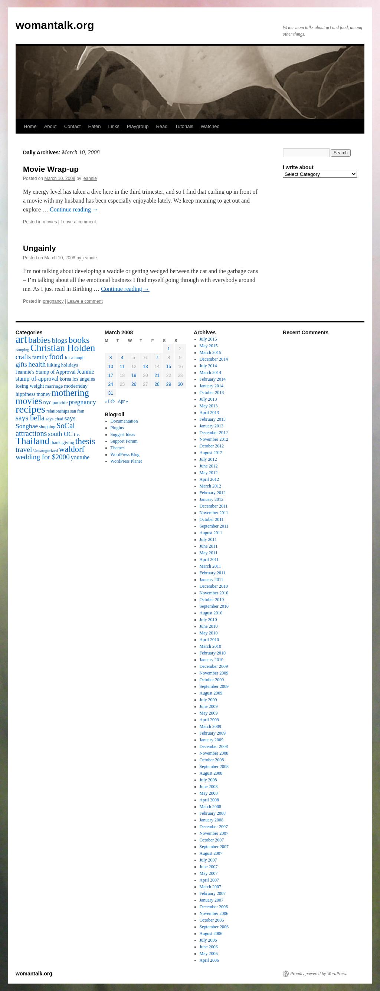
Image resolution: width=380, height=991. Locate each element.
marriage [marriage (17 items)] (54, 386)
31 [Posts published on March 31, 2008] (110, 393)
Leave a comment (78, 221)
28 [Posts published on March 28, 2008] (157, 384)
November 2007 (214, 833)
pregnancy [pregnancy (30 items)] (82, 402)
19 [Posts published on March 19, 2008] (133, 375)
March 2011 (210, 566)
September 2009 (214, 686)
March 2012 (210, 486)
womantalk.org (55, 25)
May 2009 (209, 713)
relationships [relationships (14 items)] (57, 411)
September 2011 (214, 526)
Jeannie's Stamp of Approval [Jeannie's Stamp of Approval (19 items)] (46, 372)
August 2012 (211, 452)
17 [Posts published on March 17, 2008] (110, 375)
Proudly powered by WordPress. (318, 973)
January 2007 (211, 900)
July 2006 (208, 940)
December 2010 (214, 586)
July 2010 (208, 619)
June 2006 (209, 946)
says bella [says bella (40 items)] (30, 418)
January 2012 (211, 499)
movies (50, 221)
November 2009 (214, 673)
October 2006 (212, 920)
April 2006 (209, 960)
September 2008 (214, 766)
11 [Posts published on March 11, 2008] (122, 366)
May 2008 (209, 793)
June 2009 (209, 706)
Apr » (123, 401)
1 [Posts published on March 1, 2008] (168, 348)
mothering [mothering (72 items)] (70, 393)
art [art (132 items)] (21, 339)
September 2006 (214, 926)
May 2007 (209, 873)
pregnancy (53, 301)
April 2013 (209, 412)
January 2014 (211, 385)
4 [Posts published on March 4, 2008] (122, 357)
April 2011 (209, 559)
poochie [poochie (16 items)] (60, 402)
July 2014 (208, 365)
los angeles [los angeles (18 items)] (83, 379)
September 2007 (214, 846)
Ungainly (39, 248)
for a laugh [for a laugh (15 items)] (75, 357)
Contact (72, 126)
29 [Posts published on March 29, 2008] (168, 384)
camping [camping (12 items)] (22, 350)
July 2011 (208, 539)
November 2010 (214, 592)
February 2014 (213, 379)
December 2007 (214, 826)
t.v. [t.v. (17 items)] (77, 434)
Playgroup (138, 126)
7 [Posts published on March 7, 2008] (157, 357)
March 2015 (210, 352)
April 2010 (209, 639)
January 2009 (211, 739)
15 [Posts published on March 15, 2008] (168, 366)
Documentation (124, 421)
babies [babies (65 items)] (39, 340)
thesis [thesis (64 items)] (85, 441)
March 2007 (210, 886)
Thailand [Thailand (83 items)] (32, 441)
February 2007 (213, 893)
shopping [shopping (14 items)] (47, 426)
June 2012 (209, 466)
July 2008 (208, 779)
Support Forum (124, 441)
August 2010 (211, 613)
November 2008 (214, 753)
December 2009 (214, 666)
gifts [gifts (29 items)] (21, 364)
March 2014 (210, 372)
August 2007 (211, 853)
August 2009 (211, 693)
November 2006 (214, 913)
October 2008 (212, 759)
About (50, 126)
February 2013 (213, 419)
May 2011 (209, 552)
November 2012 (214, 439)
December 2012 (214, 432)
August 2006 (211, 933)
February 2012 (213, 492)
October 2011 (212, 519)
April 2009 (209, 719)
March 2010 (210, 646)
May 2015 (209, 345)
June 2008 (209, 786)
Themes (118, 447)
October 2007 (212, 840)
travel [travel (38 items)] (24, 449)
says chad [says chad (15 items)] (54, 418)
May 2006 (209, 953)
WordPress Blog (125, 454)
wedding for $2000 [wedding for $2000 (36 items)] (43, 457)
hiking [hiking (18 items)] (53, 365)
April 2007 (209, 880)
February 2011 (213, 572)
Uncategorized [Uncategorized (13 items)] (45, 450)
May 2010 (209, 633)
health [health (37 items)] (37, 364)
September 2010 (214, 606)
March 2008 (210, 806)
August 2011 (211, 532)
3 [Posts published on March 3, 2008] (110, 357)
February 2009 (213, 733)
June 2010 (209, 626)
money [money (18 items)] (43, 394)
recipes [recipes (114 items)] (30, 409)
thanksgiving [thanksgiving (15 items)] (62, 442)
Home (30, 126)
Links (113, 126)
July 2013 (208, 399)
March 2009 (210, 726)
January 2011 (211, 579)
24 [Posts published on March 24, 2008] (110, 384)
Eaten (94, 126)
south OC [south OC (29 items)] (60, 433)
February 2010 (213, 653)
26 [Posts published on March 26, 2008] (133, 384)
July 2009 (208, 699)
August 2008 (211, 773)
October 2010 (212, 599)
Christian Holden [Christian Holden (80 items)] (62, 347)
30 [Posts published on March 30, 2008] (180, 384)
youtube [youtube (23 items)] (80, 457)
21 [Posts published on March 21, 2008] (157, 375)
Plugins (117, 427)
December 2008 (214, 746)
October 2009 (212, 679)
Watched (210, 126)
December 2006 (214, 906)
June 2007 (209, 866)
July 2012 (208, 459)
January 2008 (211, 820)
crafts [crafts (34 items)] (23, 357)
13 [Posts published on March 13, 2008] (145, 366)
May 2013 (209, 405)
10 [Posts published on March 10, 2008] (110, 366)
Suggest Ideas (123, 434)
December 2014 (214, 359)
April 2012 (209, 479)
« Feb (110, 401)
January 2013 (211, 426)
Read (161, 126)
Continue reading (74, 209)
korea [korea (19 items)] (65, 379)
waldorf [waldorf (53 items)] (72, 449)
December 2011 (214, 506)
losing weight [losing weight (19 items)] (30, 386)
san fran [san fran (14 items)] (77, 411)
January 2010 (211, 659)
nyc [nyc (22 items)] (47, 402)
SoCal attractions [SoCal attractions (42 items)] (45, 429)
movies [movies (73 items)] (29, 401)
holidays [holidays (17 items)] (69, 365)
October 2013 (212, 392)
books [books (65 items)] (79, 340)
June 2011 (209, 546)
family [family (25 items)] (40, 357)
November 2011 (214, 512)
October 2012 (212, 446)
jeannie (89, 178)
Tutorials (184, 126)
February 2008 (213, 813)
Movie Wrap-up (51, 169)
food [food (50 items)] (56, 356)
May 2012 (209, 472)
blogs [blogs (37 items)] (60, 340)
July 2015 (208, 339)
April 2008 (209, 800)
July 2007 (208, 860)
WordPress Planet (126, 461)
